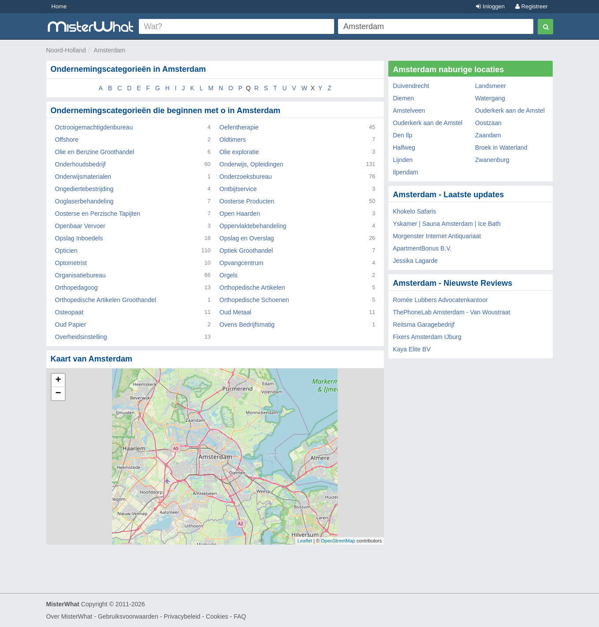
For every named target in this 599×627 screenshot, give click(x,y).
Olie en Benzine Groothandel (94, 151)
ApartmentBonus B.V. (422, 248)
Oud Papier (70, 324)
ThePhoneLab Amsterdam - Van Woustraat (451, 312)
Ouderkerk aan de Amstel (510, 110)
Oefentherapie (239, 127)
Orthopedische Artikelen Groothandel (105, 299)
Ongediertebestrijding (84, 188)
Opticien (66, 250)
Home (59, 6)
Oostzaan (488, 122)
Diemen (403, 98)
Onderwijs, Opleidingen (251, 164)
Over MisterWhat (69, 616)
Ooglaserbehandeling (84, 201)
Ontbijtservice (238, 188)
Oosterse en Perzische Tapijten (98, 213)
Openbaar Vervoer (80, 225)
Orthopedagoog (76, 287)
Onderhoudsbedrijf (80, 164)
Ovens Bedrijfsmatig (247, 324)
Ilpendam (405, 172)
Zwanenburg (492, 159)
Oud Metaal (235, 312)
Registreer (531, 6)
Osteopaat (69, 312)
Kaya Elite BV (412, 349)
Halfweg (404, 147)
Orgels (229, 275)
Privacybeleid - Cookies (196, 616)
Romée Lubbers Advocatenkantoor (440, 299)
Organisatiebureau (80, 275)
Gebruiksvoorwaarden (128, 616)
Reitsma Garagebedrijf (423, 324)
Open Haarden (240, 213)
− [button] (58, 393)
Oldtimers (233, 139)
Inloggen (490, 6)
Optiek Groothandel (246, 250)
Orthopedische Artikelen (252, 287)
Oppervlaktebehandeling (253, 225)
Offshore (66, 139)
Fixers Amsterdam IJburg (427, 336)
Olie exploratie (239, 151)
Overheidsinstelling (81, 336)
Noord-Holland (66, 50)
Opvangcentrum (242, 262)
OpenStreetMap (338, 540)
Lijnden (403, 159)
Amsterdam (110, 50)
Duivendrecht (411, 85)
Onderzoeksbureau (246, 176)
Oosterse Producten (247, 201)
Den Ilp (402, 135)
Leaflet (305, 540)
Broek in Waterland (501, 147)
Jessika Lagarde (415, 260)
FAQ (240, 616)
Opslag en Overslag (247, 238)
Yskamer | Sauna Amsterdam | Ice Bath (447, 223)
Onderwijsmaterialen (83, 176)
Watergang (490, 98)
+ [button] (58, 380)
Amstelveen (409, 110)
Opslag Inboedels (79, 238)
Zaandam (488, 135)
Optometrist (71, 262)
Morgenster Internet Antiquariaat (437, 236)
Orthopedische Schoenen (254, 299)
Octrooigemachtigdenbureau (94, 127)
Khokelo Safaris (414, 211)
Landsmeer (490, 85)
